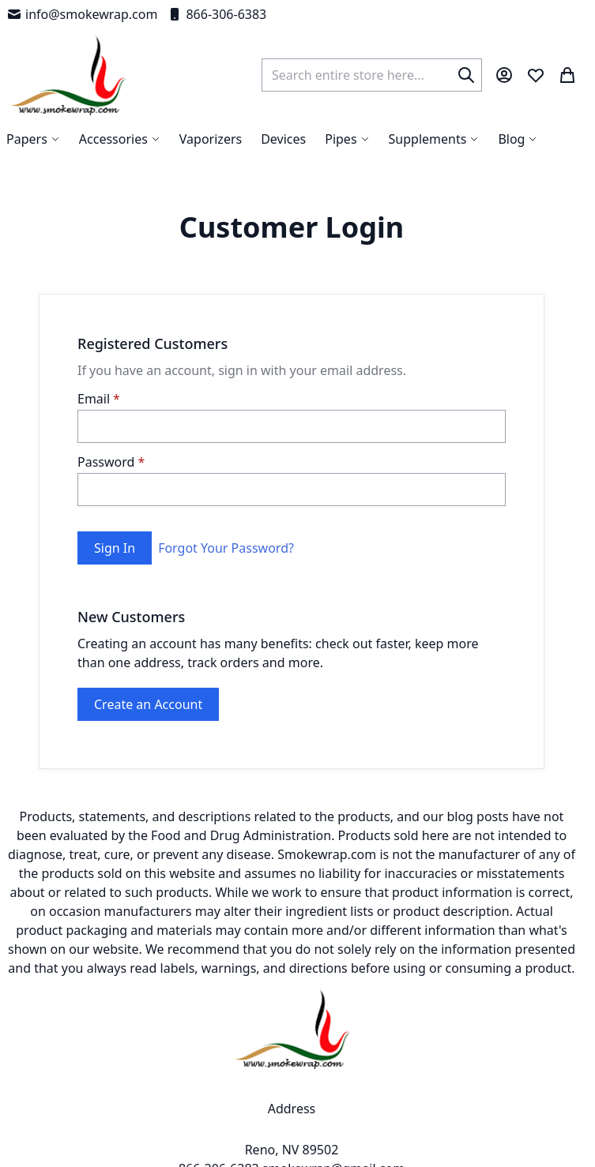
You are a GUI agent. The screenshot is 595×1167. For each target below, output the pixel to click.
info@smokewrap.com (81, 14)
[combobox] (372, 75)
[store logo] (67, 75)
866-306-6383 (216, 14)
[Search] (466, 75)
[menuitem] (517, 139)
